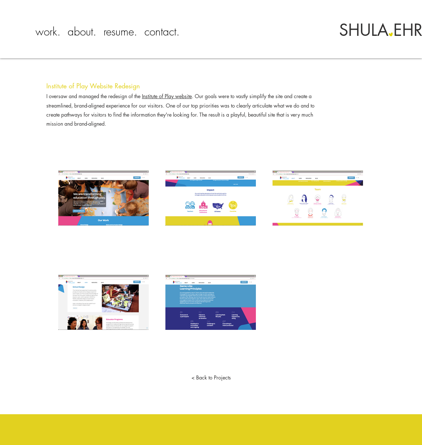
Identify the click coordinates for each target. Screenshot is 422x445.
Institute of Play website (167, 96)
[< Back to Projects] (211, 377)
